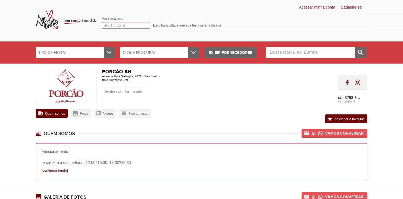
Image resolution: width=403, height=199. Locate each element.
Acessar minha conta (317, 7)
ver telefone (346, 101)
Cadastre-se (351, 7)
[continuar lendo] (54, 170)
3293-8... (349, 97)
